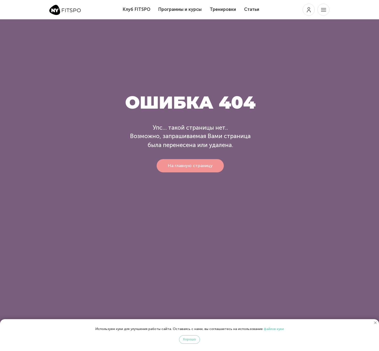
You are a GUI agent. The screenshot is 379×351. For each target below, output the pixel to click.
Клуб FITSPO (136, 9)
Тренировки (223, 9)
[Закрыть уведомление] (375, 322)
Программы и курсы (180, 9)
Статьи (251, 9)
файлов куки (274, 329)
